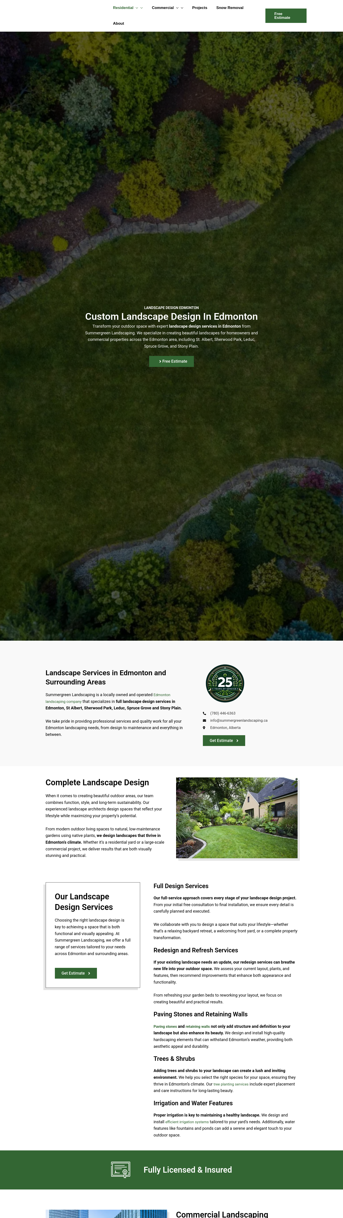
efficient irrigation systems (189, 1123)
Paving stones (166, 1028)
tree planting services (232, 1085)
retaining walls (201, 1028)
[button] (135, 8)
